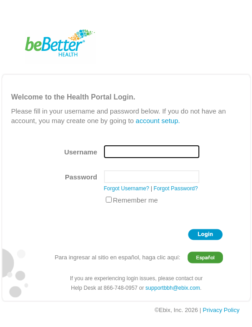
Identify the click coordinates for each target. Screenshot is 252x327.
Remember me (135, 200)
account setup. (158, 120)
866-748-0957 (121, 288)
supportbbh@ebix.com (172, 288)
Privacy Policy (221, 310)
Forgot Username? (126, 188)
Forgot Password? (175, 188)
